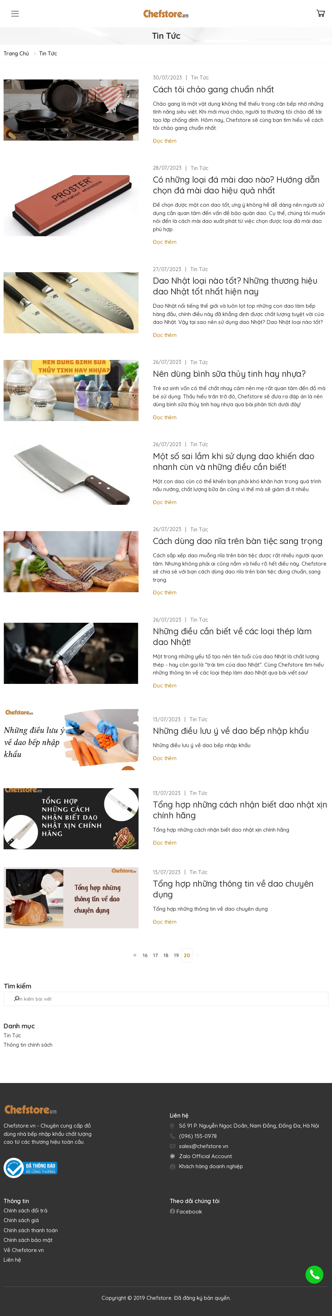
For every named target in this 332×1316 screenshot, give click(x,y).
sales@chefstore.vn (203, 1146)
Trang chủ (16, 53)
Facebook (188, 1211)
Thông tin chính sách (28, 1045)
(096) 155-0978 (198, 1136)
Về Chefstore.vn (24, 1250)
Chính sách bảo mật (28, 1240)
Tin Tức (48, 53)
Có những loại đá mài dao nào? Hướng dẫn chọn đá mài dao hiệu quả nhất (236, 185)
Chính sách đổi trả (25, 1210)
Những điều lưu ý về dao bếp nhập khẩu (231, 730)
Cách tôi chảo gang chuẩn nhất (213, 89)
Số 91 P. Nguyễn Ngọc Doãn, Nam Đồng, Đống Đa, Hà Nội (249, 1125)
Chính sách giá (21, 1220)
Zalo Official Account (205, 1156)
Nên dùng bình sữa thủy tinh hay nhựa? (229, 373)
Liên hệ (12, 1259)
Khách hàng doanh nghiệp (211, 1166)
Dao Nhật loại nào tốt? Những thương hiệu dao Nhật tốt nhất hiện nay (235, 286)
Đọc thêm (165, 140)
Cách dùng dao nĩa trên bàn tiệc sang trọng (237, 540)
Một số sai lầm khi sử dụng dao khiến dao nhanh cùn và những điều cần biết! (233, 461)
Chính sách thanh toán (31, 1230)
